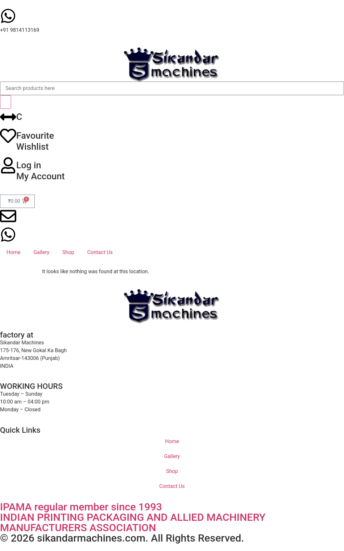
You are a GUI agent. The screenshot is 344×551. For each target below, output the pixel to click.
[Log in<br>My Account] (8, 165)
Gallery (41, 252)
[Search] (5, 102)
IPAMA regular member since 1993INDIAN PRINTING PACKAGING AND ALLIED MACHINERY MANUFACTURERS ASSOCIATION (132, 517)
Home (13, 252)
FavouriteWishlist (35, 141)
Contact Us (100, 252)
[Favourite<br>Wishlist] (8, 136)
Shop (68, 252)
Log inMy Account (40, 171)
